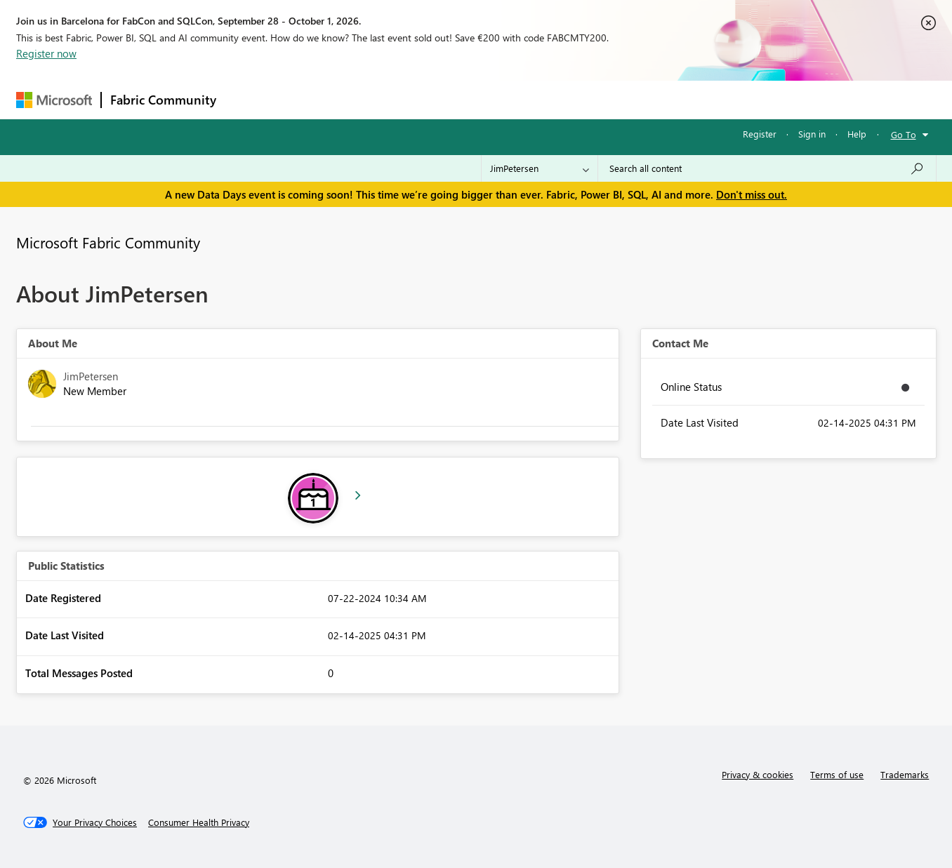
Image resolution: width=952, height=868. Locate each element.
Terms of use (837, 774)
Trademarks (904, 774)
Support (606, 99)
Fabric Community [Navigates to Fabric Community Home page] (163, 99)
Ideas (367, 99)
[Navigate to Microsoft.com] (54, 100)
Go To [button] (903, 134)
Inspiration (310, 99)
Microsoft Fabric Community (108, 242)
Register (759, 134)
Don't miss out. (751, 194)
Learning (546, 99)
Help (856, 134)
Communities (430, 99)
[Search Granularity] (539, 168)
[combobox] (767, 168)
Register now (46, 53)
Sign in (812, 134)
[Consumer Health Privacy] (198, 822)
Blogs (493, 99)
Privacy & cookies (757, 774)
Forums (248, 99)
